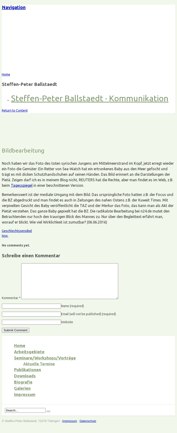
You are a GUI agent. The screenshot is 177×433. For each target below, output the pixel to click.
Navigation (14, 7)
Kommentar (11, 305)
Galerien (22, 395)
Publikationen (27, 376)
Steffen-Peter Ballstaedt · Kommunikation (89, 98)
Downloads (25, 382)
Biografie (23, 389)
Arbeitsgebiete (29, 358)
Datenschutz (88, 428)
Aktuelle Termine (39, 371)
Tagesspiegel (21, 185)
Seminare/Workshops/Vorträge (45, 364)
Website (67, 329)
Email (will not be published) (88, 321)
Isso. (5, 236)
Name (72, 313)
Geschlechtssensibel (17, 231)
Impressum (24, 401)
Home (19, 352)
